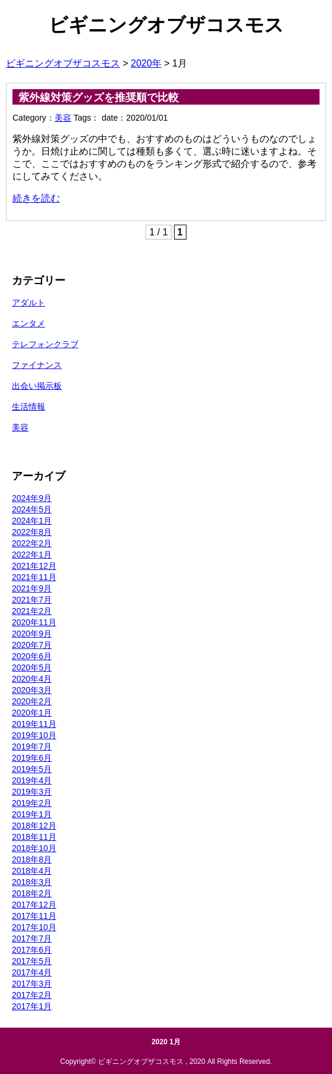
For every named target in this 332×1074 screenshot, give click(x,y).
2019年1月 (32, 814)
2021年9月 (32, 588)
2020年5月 (32, 667)
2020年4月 (32, 679)
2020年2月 (32, 701)
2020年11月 (34, 622)
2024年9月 (32, 498)
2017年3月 (32, 983)
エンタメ (28, 323)
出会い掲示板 (37, 385)
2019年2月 (32, 803)
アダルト (28, 302)
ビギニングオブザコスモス (166, 25)
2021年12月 (34, 566)
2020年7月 (32, 645)
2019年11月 (34, 724)
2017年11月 (34, 916)
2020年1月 (32, 712)
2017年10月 (34, 927)
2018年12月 (34, 825)
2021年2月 (32, 611)
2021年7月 (32, 599)
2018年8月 (32, 859)
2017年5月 (32, 961)
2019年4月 (32, 780)
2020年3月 (32, 690)
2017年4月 (32, 972)
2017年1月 (32, 1006)
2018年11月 (34, 837)
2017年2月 (32, 995)
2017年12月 (34, 904)
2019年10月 (34, 735)
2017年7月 (32, 938)
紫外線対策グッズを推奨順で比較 (98, 97)
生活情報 (28, 406)
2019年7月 (32, 746)
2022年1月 (32, 554)
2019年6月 (32, 758)
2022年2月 (32, 543)
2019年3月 (32, 791)
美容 (63, 117)
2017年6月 (32, 950)
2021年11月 (34, 577)
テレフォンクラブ (45, 344)
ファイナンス (37, 365)
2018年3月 (32, 882)
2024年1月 (32, 520)
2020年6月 (32, 656)
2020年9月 (32, 633)
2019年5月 (32, 769)
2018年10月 (34, 848)
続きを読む (36, 198)
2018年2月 (32, 893)
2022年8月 (32, 532)
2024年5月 (32, 509)
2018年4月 (32, 870)
